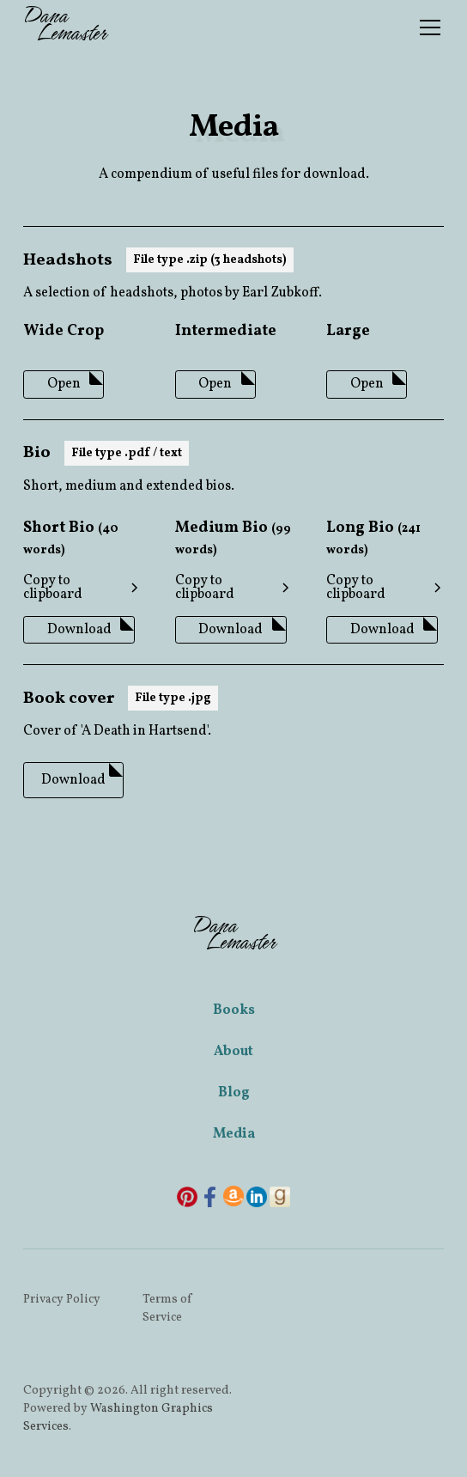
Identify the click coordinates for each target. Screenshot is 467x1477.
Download (79, 629)
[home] (64, 27)
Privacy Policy (61, 1299)
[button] (426, 27)
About (233, 1051)
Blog (234, 1092)
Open (64, 384)
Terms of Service (167, 1308)
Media (234, 1134)
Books (234, 1010)
